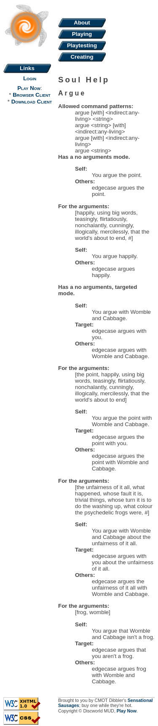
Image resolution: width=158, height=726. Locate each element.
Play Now (28, 88)
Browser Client (31, 95)
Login (29, 78)
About (82, 22)
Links (27, 68)
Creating (81, 57)
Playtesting (82, 45)
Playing (82, 34)
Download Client (31, 101)
